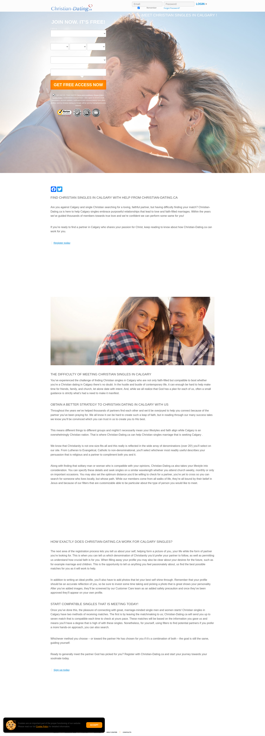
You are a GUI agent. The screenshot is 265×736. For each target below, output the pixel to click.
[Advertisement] (132, 273)
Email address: (58, 67)
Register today (62, 242)
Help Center (111, 732)
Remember (139, 7)
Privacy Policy (99, 95)
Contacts (127, 732)
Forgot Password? (172, 8)
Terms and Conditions (85, 95)
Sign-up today (62, 669)
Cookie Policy (42, 726)
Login (201, 4)
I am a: (54, 28)
